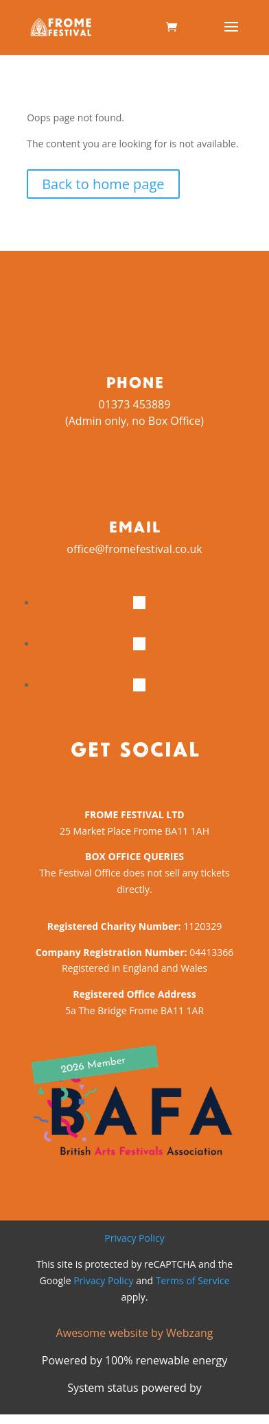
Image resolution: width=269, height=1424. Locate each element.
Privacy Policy (134, 1237)
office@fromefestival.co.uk (134, 548)
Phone (135, 381)
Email (134, 526)
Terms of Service (193, 1280)
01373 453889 (135, 404)
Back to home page (103, 184)
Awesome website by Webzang (134, 1332)
